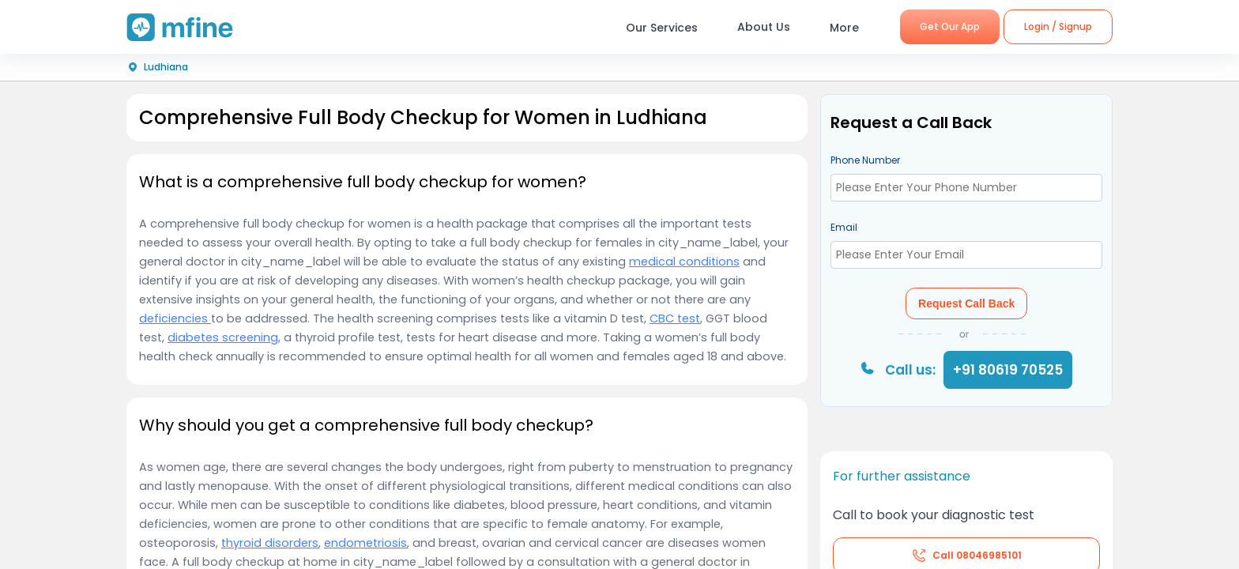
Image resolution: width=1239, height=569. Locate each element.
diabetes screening (223, 337)
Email (843, 227)
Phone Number (865, 160)
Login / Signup (1058, 26)
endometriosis (365, 543)
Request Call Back (966, 303)
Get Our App (950, 26)
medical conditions (684, 261)
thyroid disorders (269, 543)
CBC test (675, 318)
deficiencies (175, 318)
